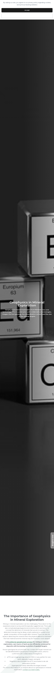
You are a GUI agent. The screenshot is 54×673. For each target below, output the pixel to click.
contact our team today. (31, 670)
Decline (27, 16)
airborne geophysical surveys (21, 642)
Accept (27, 10)
